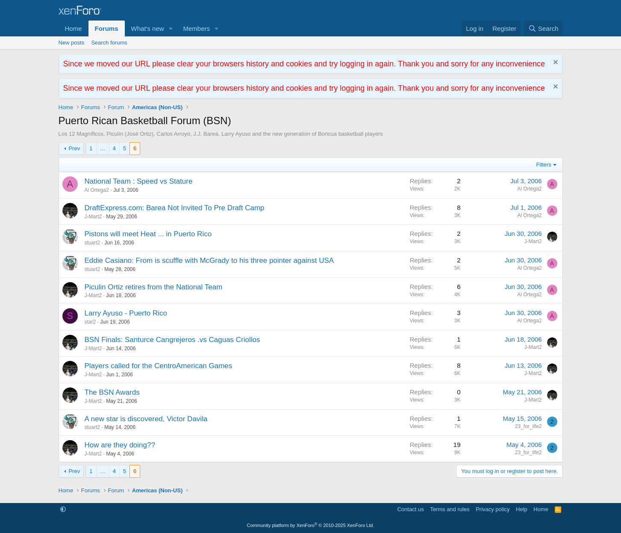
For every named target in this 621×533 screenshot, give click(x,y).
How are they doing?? (120, 445)
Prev (74, 148)
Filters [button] (543, 164)
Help (521, 509)
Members (196, 28)
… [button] (103, 148)
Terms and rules (449, 509)
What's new (147, 28)
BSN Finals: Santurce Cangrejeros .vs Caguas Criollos (172, 340)
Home (73, 28)
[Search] (543, 28)
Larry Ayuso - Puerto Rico (126, 313)
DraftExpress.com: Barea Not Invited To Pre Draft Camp (175, 208)
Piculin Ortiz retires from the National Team (154, 287)
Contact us (410, 509)
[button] (171, 28)
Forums (106, 28)
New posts (72, 42)
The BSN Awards (112, 392)
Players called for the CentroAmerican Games (159, 366)
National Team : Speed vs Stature (139, 181)
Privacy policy (492, 509)
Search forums (109, 42)
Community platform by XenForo (310, 525)
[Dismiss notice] (554, 63)
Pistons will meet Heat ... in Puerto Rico (148, 234)
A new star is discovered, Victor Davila (146, 419)
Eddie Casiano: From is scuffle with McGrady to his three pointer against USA (209, 260)
